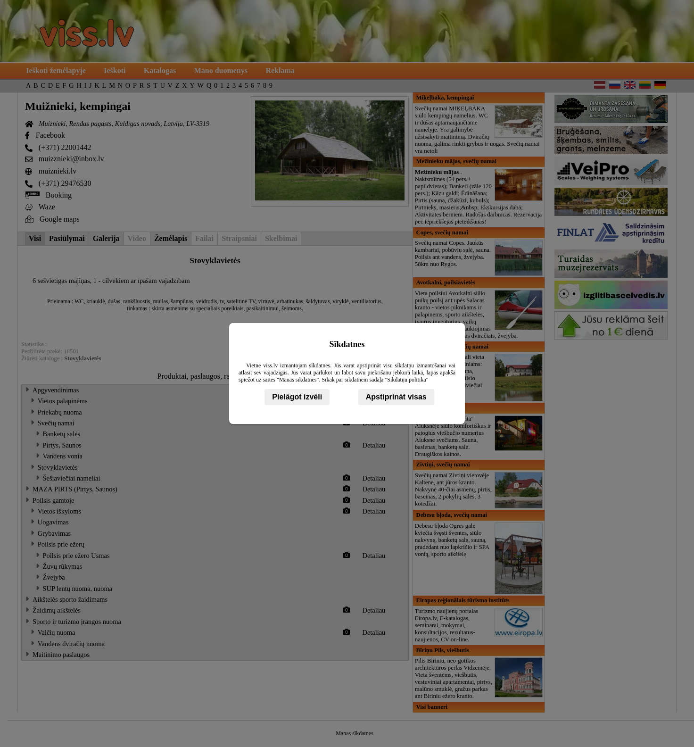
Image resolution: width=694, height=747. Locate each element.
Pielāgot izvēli (297, 397)
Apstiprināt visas (396, 397)
